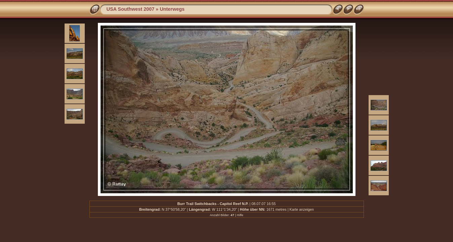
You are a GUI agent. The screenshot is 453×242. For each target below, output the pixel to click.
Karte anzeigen (302, 209)
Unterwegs (172, 9)
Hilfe (240, 215)
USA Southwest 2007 (131, 9)
